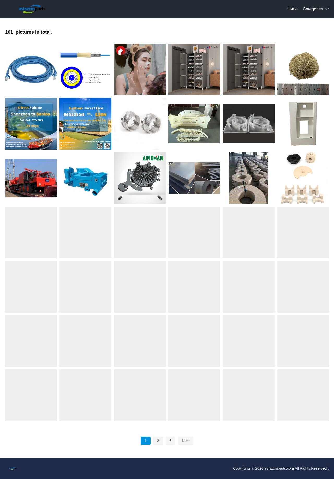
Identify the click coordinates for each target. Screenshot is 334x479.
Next (185, 441)
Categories (313, 9)
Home (292, 9)
